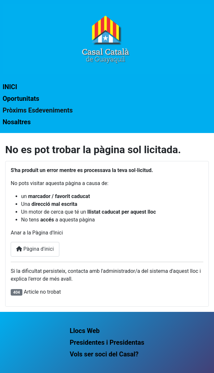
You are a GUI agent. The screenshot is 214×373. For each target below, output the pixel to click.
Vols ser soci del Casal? (104, 354)
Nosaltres (17, 122)
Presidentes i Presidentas (107, 342)
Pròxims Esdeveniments (38, 110)
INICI (10, 87)
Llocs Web (85, 331)
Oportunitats (21, 98)
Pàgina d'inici (35, 249)
